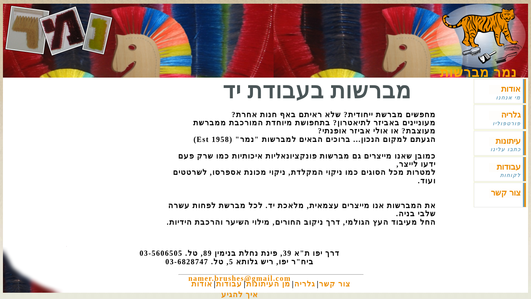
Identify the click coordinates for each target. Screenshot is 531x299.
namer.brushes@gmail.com (239, 278)
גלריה (511, 114)
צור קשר (506, 192)
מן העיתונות (268, 284)
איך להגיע (239, 294)
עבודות (509, 166)
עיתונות (508, 141)
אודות (511, 89)
